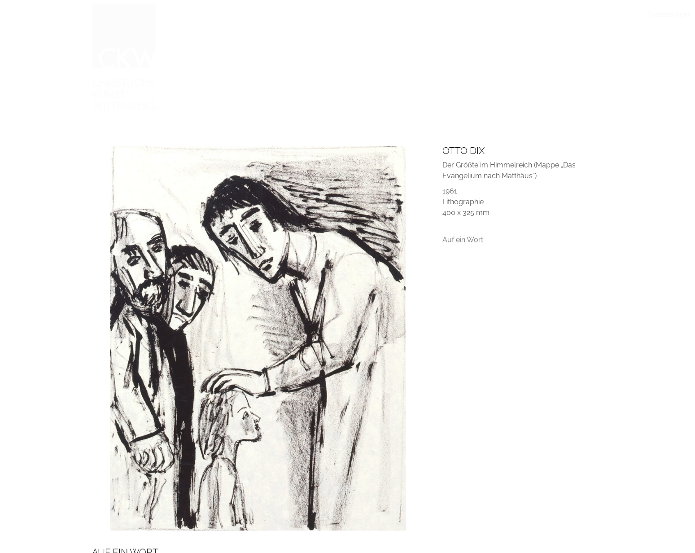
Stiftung (509, 14)
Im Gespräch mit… (412, 14)
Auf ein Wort (462, 243)
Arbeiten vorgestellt (347, 14)
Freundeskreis (551, 14)
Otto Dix (463, 150)
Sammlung (292, 14)
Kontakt (592, 14)
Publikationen (468, 14)
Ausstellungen (244, 14)
